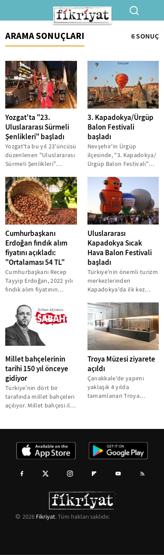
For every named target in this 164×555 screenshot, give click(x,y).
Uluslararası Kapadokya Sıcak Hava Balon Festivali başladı (119, 247)
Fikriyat (45, 516)
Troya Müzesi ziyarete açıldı (121, 364)
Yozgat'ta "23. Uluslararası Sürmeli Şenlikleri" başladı (37, 127)
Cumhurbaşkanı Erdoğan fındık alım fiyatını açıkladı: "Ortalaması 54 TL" (36, 247)
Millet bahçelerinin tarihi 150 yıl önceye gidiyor (36, 368)
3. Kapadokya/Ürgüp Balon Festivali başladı (120, 127)
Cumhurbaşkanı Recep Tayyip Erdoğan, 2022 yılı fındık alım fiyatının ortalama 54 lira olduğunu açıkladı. (39, 281)
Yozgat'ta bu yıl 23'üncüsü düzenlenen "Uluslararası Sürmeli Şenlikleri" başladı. (41, 155)
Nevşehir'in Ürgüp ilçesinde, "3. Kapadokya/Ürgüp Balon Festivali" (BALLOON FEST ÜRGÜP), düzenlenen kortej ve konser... (122, 155)
